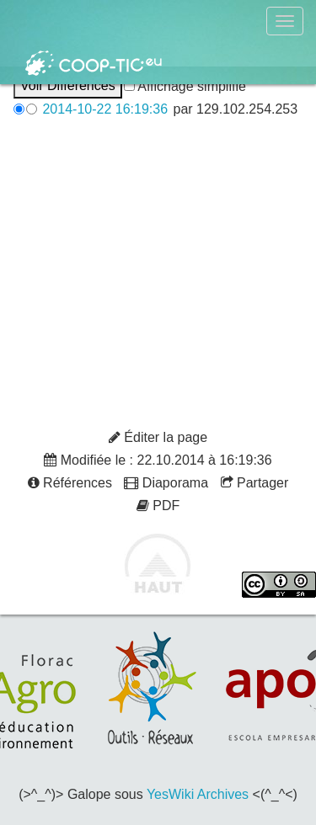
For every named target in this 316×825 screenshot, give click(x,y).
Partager (255, 483)
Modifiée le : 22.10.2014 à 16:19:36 (157, 460)
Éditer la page (158, 437)
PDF (158, 505)
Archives (223, 794)
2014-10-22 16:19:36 (105, 109)
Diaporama (166, 483)
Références (70, 483)
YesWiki (170, 794)
